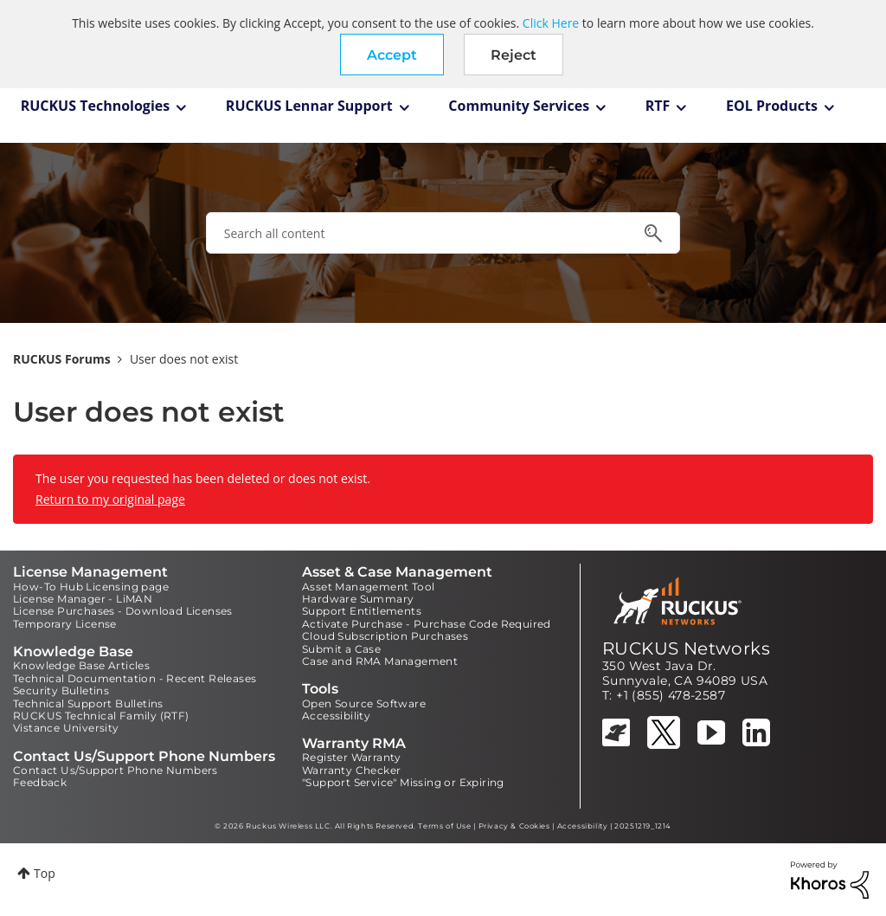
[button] (392, 54)
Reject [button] (513, 55)
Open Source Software (364, 703)
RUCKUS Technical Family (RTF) (101, 715)
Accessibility (336, 715)
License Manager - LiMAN (82, 598)
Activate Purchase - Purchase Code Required (426, 623)
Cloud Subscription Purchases (385, 635)
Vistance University (66, 727)
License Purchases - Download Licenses (123, 610)
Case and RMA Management (380, 661)
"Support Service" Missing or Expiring (403, 782)
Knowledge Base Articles (81, 665)
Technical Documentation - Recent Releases (134, 678)
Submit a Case (341, 648)
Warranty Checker (351, 770)
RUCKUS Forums (62, 359)
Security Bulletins (61, 690)
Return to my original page (110, 499)
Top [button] (44, 873)
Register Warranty (351, 757)
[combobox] (443, 233)
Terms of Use (444, 826)
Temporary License (65, 623)
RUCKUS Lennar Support (309, 105)
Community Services (518, 105)
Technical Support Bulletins (88, 703)
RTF (658, 105)
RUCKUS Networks (686, 648)
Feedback (40, 782)
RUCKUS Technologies (95, 105)
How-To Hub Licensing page (91, 586)
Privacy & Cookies (514, 826)
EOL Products (772, 105)
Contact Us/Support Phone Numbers (115, 770)
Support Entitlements (361, 610)
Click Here (551, 23)
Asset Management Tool (368, 586)
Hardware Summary (358, 598)
